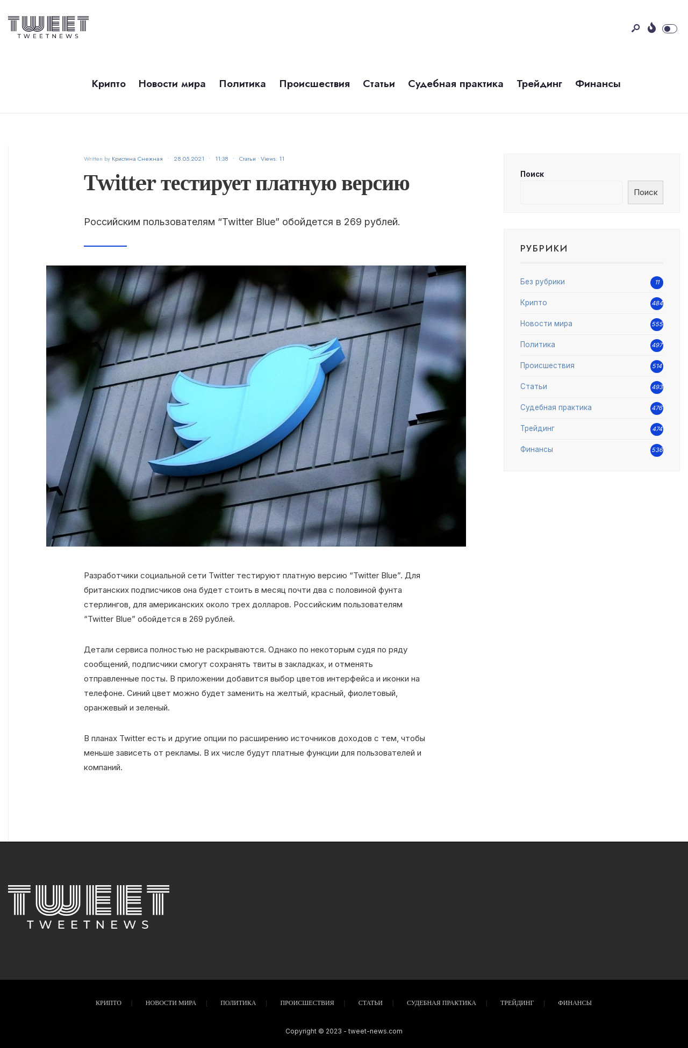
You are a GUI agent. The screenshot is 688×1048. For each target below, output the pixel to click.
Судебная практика (456, 83)
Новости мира (172, 83)
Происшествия (314, 83)
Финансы (598, 83)
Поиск (532, 174)
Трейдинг (539, 83)
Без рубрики (542, 281)
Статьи (379, 83)
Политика (242, 83)
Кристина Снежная (137, 158)
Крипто (109, 83)
